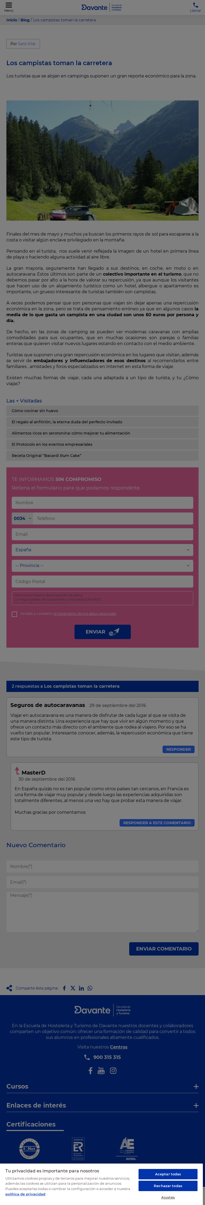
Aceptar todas (168, 1174)
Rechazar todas (168, 1186)
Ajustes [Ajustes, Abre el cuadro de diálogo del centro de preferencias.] (168, 1197)
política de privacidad (25, 1194)
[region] (101, 1184)
